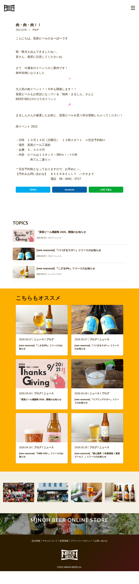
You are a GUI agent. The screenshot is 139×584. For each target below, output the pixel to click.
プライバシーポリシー (81, 547)
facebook (69, 189)
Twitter (33, 189)
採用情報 (64, 547)
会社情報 (35, 547)
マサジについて (50, 547)
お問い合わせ (101, 547)
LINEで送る (106, 189)
